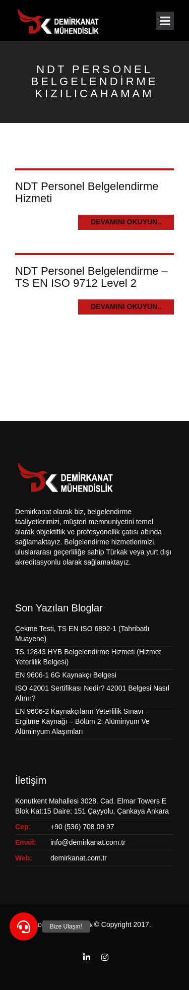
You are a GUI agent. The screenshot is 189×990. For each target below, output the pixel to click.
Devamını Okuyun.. (126, 222)
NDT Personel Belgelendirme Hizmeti (87, 192)
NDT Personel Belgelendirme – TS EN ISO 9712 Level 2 (91, 277)
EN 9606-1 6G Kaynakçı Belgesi (65, 675)
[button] (24, 926)
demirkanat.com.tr (78, 858)
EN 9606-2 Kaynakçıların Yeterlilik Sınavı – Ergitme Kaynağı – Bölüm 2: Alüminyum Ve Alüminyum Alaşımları (82, 721)
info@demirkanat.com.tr (87, 842)
